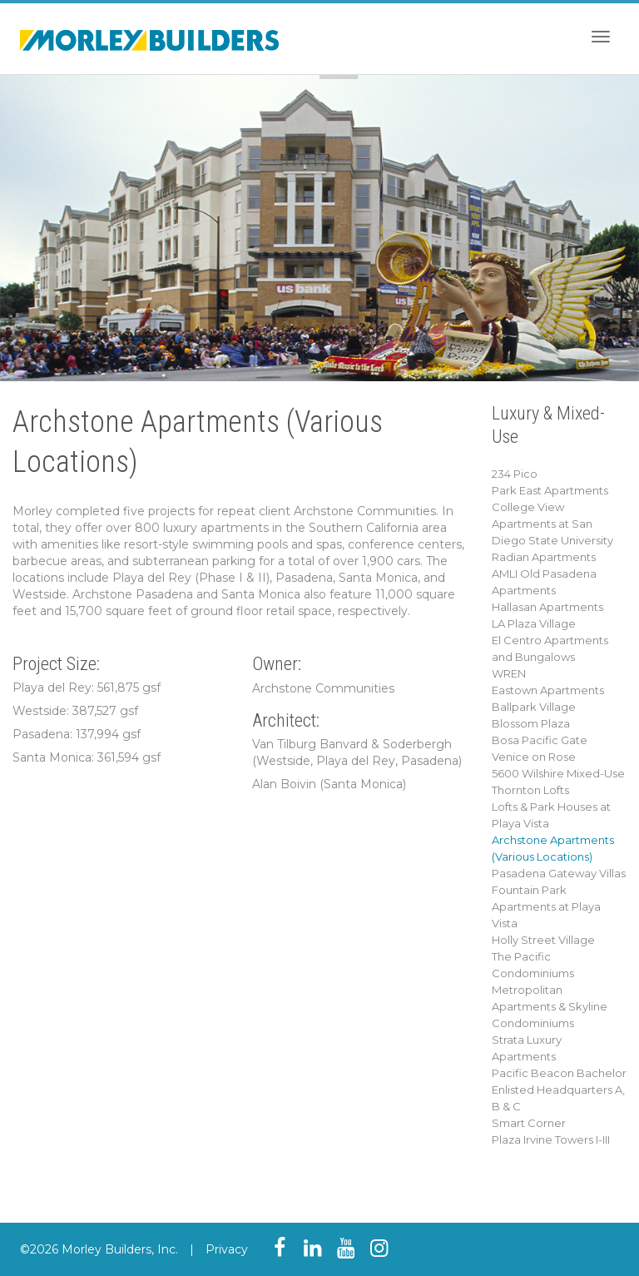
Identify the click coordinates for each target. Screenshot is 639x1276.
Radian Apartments (544, 557)
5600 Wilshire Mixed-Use (558, 773)
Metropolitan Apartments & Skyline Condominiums (549, 1006)
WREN (509, 673)
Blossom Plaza (531, 723)
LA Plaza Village (534, 623)
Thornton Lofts (530, 790)
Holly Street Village (543, 939)
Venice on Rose (534, 756)
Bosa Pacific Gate (539, 740)
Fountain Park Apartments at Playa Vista (546, 906)
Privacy (227, 1249)
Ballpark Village (534, 706)
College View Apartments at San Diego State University (552, 523)
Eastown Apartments (548, 690)
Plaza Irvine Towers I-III (551, 1139)
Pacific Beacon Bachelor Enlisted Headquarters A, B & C (559, 1089)
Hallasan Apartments (547, 606)
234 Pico (514, 473)
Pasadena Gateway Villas (559, 873)
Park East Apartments (550, 490)
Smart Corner (529, 1123)
